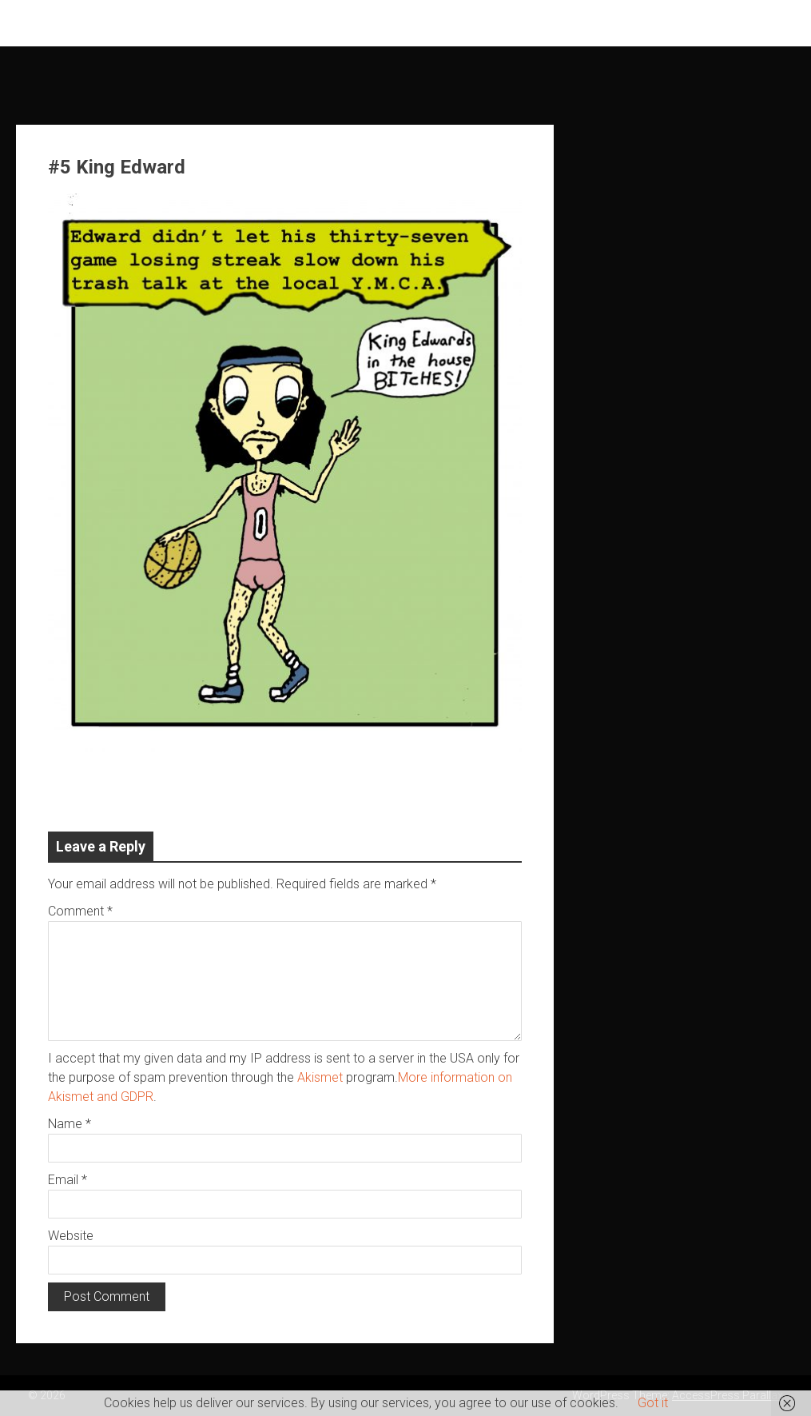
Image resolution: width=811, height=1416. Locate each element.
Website (70, 1235)
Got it (653, 1402)
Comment (80, 911)
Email (67, 1179)
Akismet (320, 1077)
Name (69, 1123)
